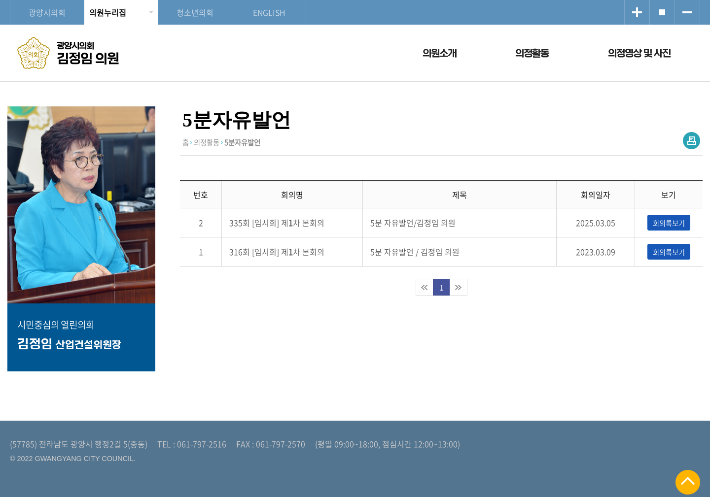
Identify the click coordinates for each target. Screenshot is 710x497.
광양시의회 (47, 12)
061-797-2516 (201, 444)
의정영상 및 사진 (639, 53)
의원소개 (439, 53)
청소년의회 (195, 12)
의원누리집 (107, 12)
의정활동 (532, 53)
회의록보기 (669, 223)
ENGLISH (269, 12)
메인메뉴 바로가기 (355, 0)
